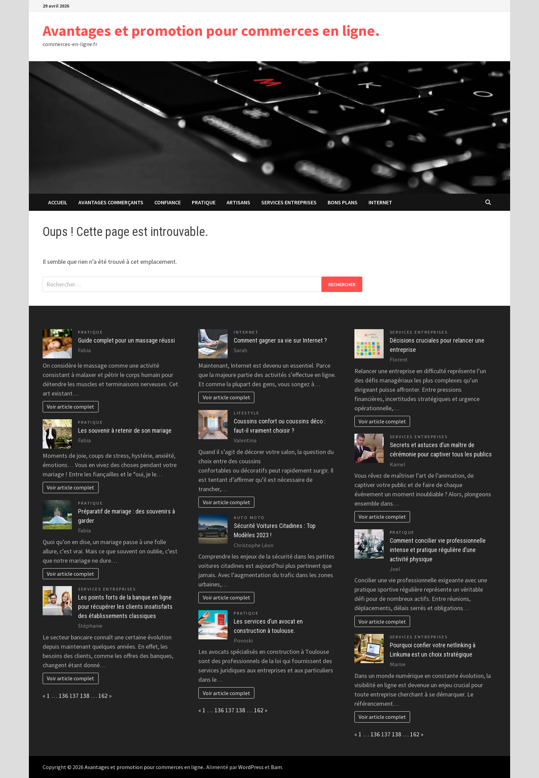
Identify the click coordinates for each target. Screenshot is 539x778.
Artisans (238, 202)
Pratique (204, 202)
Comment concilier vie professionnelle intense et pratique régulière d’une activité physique (438, 550)
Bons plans (343, 202)
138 (84, 696)
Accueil (57, 202)
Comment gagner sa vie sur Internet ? (280, 340)
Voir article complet (70, 406)
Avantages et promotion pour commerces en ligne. (211, 30)
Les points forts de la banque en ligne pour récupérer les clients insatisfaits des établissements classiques (125, 606)
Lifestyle (247, 412)
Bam (276, 767)
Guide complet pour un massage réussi (126, 340)
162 (103, 696)
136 (63, 696)
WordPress (251, 767)
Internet (380, 202)
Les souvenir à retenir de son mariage (125, 430)
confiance (167, 202)
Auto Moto (249, 517)
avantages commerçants (110, 202)
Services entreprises (289, 202)
